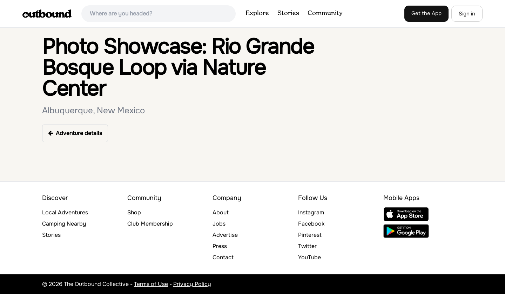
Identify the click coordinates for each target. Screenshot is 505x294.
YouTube (309, 257)
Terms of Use (151, 284)
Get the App (426, 13)
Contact (223, 257)
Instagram (311, 212)
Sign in (467, 13)
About (221, 212)
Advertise (225, 235)
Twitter (307, 246)
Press (220, 246)
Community (325, 13)
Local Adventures (65, 212)
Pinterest (310, 235)
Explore (257, 13)
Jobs (219, 223)
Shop (134, 212)
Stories (288, 13)
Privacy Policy (192, 284)
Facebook (311, 223)
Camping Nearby (64, 223)
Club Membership (150, 223)
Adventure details (75, 133)
